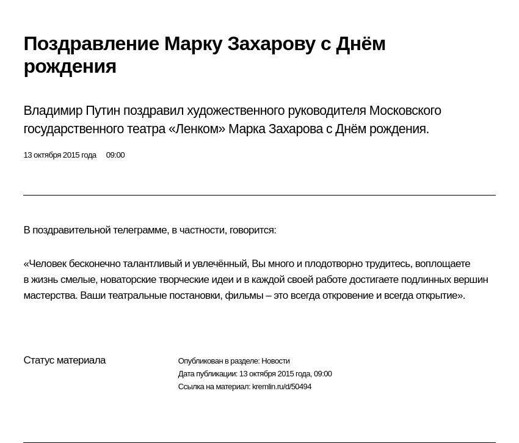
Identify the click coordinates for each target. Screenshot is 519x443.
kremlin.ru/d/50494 (281, 386)
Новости (275, 360)
